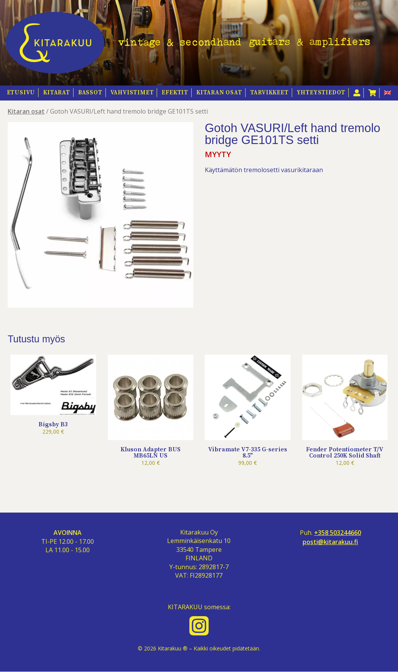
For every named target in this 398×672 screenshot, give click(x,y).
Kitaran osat (219, 92)
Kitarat (56, 92)
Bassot (90, 92)
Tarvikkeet (269, 92)
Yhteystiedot (321, 92)
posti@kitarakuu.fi (330, 542)
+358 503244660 (337, 533)
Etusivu (21, 92)
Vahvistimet (132, 92)
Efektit (175, 92)
